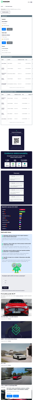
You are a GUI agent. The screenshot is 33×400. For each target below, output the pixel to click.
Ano (5, 280)
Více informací (9, 393)
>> (29, 247)
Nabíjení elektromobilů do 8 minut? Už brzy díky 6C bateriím (13, 290)
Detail (4, 29)
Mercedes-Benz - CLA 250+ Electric (9, 316)
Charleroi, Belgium (3, 108)
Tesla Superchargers (8, 6)
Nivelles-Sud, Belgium (4, 98)
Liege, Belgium (4, 21)
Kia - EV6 (3, 363)
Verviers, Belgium (3, 68)
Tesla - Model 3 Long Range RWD (9, 385)
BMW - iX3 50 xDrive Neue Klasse (9, 339)
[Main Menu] (29, 2)
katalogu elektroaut (19, 295)
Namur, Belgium (3, 79)
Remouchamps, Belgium (4, 73)
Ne (5, 282)
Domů (2, 6)
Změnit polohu (5, 12)
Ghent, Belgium (3, 113)
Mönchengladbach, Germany (4, 84)
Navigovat (10, 29)
